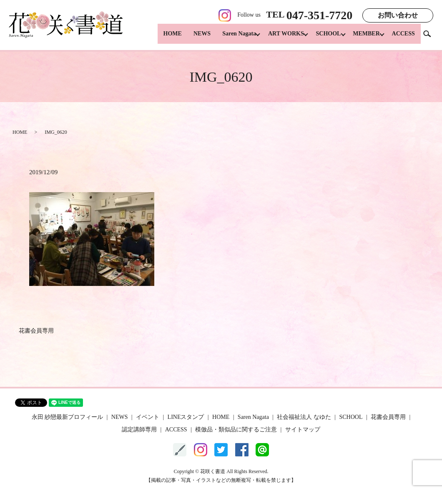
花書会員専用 (36, 331)
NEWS (191, 38)
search (430, 37)
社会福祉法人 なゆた (304, 417)
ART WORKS (278, 38)
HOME (162, 38)
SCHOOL (323, 38)
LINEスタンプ (186, 417)
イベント (147, 417)
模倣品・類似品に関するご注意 (236, 429)
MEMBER (363, 38)
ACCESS (403, 38)
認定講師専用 (139, 429)
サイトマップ (302, 429)
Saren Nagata (229, 38)
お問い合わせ (398, 15)
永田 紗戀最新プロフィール (67, 417)
